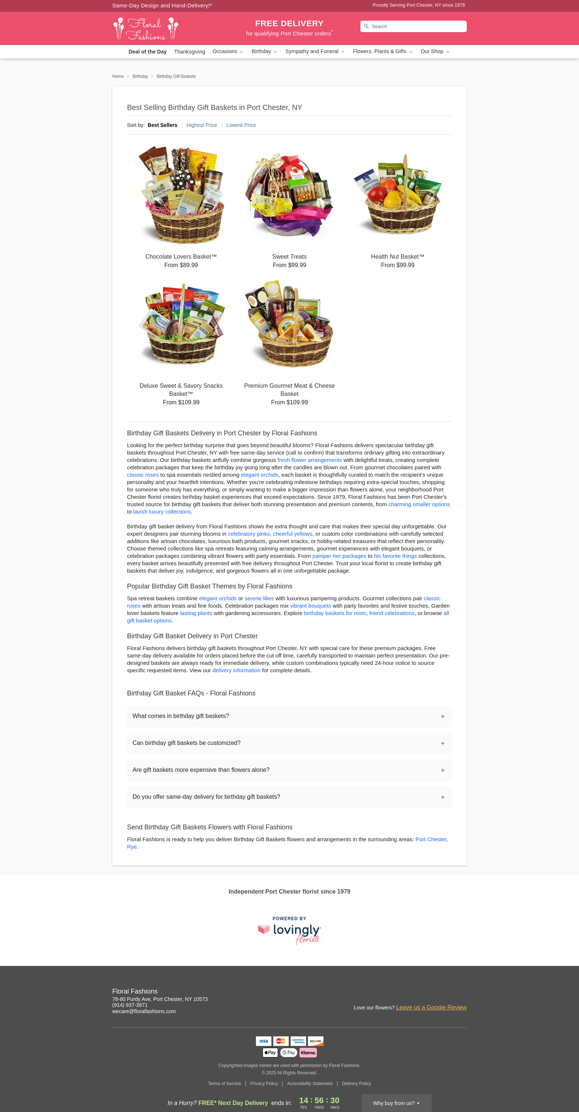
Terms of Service (224, 1083)
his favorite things (395, 556)
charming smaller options (419, 504)
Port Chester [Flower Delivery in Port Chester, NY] (430, 839)
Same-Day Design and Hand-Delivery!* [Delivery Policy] (162, 5)
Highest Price (201, 125)
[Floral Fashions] (165, 28)
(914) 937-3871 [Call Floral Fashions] (130, 1005)
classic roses (143, 475)
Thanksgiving (189, 52)
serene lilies (259, 598)
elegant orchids (260, 475)
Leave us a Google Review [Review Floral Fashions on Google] (431, 1007)
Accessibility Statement (309, 1083)
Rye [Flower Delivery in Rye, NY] (132, 846)
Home (118, 76)
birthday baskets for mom (335, 613)
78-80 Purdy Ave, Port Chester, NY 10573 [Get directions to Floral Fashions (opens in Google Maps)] (160, 999)
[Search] (413, 26)
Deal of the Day (148, 52)
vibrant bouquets (310, 605)
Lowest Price (241, 125)
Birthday (140, 76)
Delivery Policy (356, 1083)
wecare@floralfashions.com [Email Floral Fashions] (144, 1011)
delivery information (237, 670)
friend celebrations (392, 613)
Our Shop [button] (435, 51)
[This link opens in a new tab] (289, 930)
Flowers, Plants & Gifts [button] (383, 51)
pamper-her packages (339, 556)
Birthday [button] (264, 51)
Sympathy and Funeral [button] (315, 51)
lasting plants (196, 613)
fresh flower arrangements (310, 460)
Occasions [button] (228, 51)
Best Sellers (162, 125)
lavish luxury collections (162, 511)
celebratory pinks (249, 534)
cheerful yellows (292, 534)
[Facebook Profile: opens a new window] (461, 992)
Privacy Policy (264, 1083)
